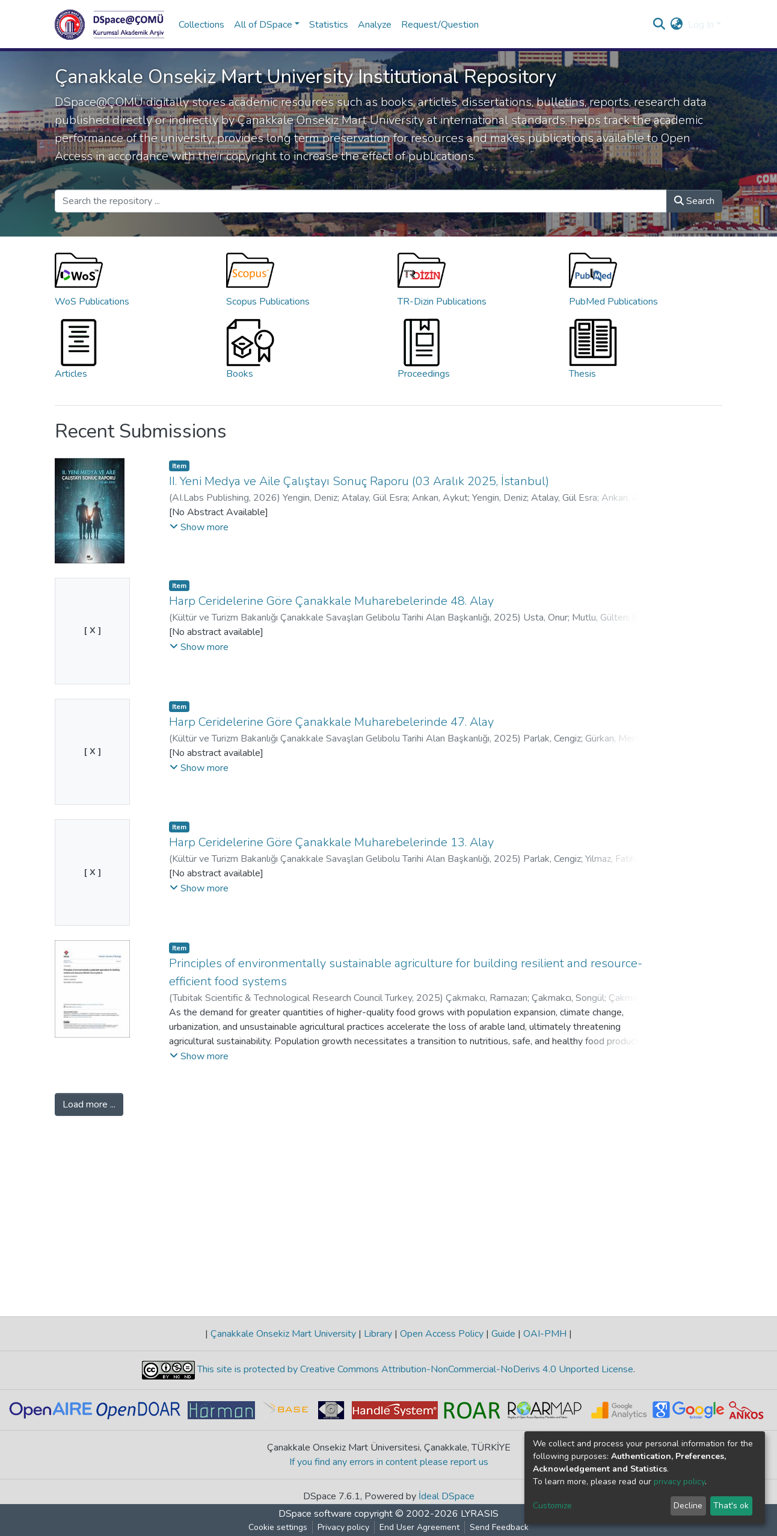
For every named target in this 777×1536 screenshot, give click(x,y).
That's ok (731, 1505)
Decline (688, 1505)
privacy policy (679, 1481)
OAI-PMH (545, 1333)
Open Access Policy (442, 1333)
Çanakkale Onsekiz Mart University (283, 1333)
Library (378, 1333)
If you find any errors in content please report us (388, 1462)
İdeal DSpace (446, 1496)
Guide (503, 1333)
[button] (676, 24)
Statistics (328, 24)
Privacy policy (343, 1527)
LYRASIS (480, 1513)
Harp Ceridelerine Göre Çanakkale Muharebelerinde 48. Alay (331, 601)
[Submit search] (659, 24)
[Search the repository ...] (361, 201)
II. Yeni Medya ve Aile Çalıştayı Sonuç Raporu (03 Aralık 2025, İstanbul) (359, 481)
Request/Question (440, 24)
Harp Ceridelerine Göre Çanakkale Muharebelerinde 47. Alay (331, 722)
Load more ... (89, 1104)
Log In (701, 24)
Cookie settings (277, 1527)
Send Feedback (499, 1527)
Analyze (375, 24)
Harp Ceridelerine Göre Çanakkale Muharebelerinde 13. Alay (331, 842)
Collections (201, 24)
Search (694, 201)
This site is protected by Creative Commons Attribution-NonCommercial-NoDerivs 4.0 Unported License (414, 1369)
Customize (552, 1505)
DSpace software (315, 1513)
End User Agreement (419, 1527)
